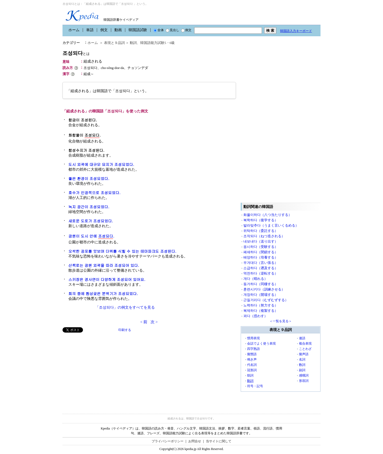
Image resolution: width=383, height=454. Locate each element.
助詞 (250, 375)
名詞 (302, 359)
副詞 (302, 370)
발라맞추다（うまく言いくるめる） (271, 225)
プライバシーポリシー (168, 441)
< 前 (143, 322)
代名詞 (252, 365)
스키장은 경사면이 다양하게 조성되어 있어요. (106, 279)
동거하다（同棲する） (260, 284)
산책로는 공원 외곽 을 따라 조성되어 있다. (103, 265)
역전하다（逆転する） (260, 273)
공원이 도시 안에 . (91, 236)
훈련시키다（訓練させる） (264, 289)
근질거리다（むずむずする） (265, 300)
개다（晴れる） (255, 279)
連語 (302, 338)
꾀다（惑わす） (255, 316)
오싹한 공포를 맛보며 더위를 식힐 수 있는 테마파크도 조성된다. (122, 251)
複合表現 (305, 343)
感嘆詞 (304, 375)
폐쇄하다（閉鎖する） (260, 252)
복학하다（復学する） (260, 220)
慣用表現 (253, 338)
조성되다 (76, 53)
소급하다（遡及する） (260, 268)
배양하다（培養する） (260, 257)
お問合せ (194, 441)
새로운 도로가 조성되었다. (90, 220)
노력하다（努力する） (260, 305)
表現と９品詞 (114, 43)
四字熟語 (253, 349)
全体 (158, 30)
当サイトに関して (218, 441)
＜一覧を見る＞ (280, 321)
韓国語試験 (137, 30)
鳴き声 (252, 359)
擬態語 (252, 354)
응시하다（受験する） (260, 247)
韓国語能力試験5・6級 (157, 43)
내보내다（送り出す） (260, 241)
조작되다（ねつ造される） (264, 236)
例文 (104, 30)
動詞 (133, 43)
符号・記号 (255, 386)
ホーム (74, 30)
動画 (118, 30)
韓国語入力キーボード (296, 31)
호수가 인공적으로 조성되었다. (94, 192)
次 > (154, 322)
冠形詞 (252, 370)
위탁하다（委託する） (260, 231)
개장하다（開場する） (260, 295)
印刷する (124, 330)
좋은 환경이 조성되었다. (88, 178)
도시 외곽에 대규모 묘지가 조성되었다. (101, 164)
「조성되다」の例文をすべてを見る (125, 307)
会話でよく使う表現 (261, 343)
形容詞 (304, 381)
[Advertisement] (102, 370)
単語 (90, 30)
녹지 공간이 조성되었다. (88, 206)
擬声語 (304, 354)
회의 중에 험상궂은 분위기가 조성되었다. (103, 293)
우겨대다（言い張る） (260, 263)
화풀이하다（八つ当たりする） (267, 215)
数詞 (302, 365)
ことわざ (305, 349)
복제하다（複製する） (260, 311)
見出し (172, 30)
